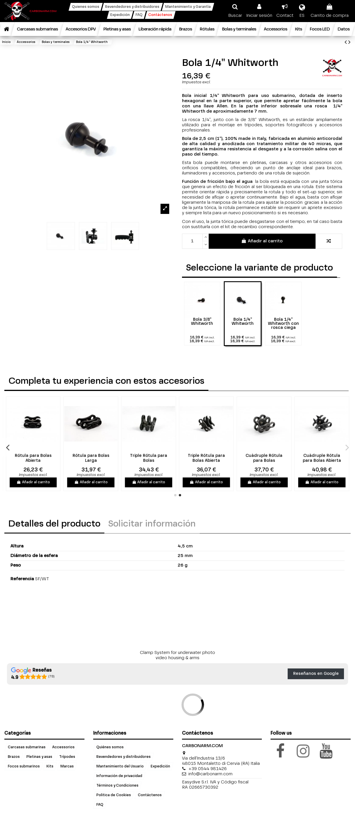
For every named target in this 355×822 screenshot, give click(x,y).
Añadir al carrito (262, 241)
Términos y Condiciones (117, 785)
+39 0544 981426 (207, 769)
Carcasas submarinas (27, 747)
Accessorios (63, 747)
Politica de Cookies (113, 795)
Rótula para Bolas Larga (125, 458)
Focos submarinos (24, 766)
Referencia (22, 579)
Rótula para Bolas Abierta (67, 458)
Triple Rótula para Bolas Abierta (240, 458)
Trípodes (67, 757)
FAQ (99, 804)
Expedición (160, 766)
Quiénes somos (110, 747)
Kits (49, 766)
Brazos (14, 757)
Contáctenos (150, 795)
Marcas (67, 766)
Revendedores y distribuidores (123, 757)
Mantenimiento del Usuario (120, 766)
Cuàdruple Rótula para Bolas (298, 458)
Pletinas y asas (39, 757)
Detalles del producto (54, 524)
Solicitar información (152, 524)
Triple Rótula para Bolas (182, 458)
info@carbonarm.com (210, 774)
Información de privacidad (119, 776)
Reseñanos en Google (316, 674)
